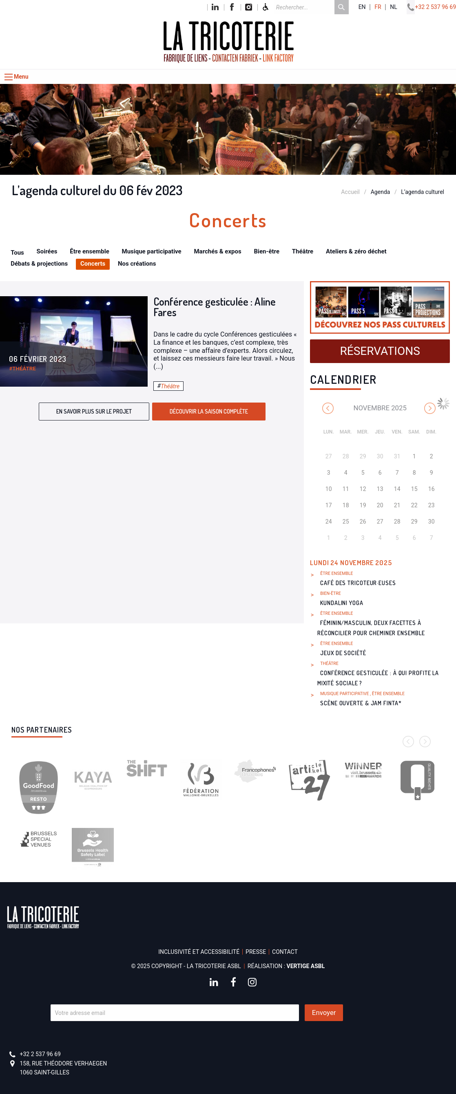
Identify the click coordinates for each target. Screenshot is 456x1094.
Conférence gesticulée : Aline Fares (214, 307)
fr (377, 7)
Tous (17, 252)
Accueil (350, 192)
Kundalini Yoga (341, 602)
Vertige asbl (306, 966)
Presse (256, 952)
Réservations (380, 351)
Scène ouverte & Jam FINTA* (360, 703)
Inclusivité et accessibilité (198, 952)
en (362, 7)
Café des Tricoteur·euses (358, 582)
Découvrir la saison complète (209, 411)
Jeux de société (343, 652)
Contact (285, 952)
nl (393, 7)
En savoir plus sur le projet (94, 411)
